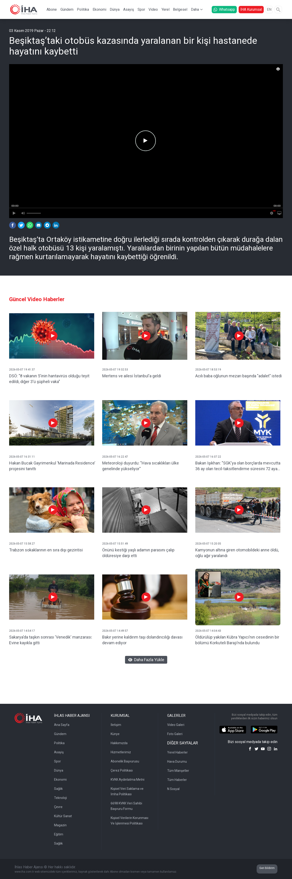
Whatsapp (224, 9)
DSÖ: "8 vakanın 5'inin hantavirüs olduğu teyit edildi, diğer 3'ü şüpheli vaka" (49, 378)
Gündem (66, 9)
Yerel (165, 9)
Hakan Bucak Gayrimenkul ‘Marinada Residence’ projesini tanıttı (52, 466)
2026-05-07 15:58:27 (22, 543)
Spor (141, 9)
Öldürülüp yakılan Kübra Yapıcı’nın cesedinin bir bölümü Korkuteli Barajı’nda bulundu (237, 640)
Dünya (115, 9)
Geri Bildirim (267, 868)
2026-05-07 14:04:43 (208, 630)
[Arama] (278, 9)
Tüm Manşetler (178, 770)
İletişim (116, 725)
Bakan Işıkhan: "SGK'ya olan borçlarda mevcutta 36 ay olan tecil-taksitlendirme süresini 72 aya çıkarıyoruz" (237, 466)
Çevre (58, 807)
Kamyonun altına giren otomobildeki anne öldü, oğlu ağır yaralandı (237, 553)
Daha (195, 9)
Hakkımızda (119, 743)
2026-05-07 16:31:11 (22, 456)
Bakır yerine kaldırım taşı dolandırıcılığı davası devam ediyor (142, 640)
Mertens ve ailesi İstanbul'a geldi (131, 375)
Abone (52, 9)
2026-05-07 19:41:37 (22, 369)
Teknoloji (60, 798)
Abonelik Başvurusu (125, 761)
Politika (83, 9)
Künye (115, 734)
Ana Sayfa (61, 725)
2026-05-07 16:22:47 (115, 456)
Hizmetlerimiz (121, 752)
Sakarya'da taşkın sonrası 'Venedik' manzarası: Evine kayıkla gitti (50, 640)
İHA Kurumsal (251, 9)
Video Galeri (175, 725)
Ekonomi (99, 9)
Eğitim (58, 834)
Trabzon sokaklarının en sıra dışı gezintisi (46, 550)
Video (153, 9)
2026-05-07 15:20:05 (208, 543)
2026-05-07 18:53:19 (208, 369)
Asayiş (128, 9)
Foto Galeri (174, 734)
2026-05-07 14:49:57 (115, 630)
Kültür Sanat (63, 816)
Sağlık (58, 788)
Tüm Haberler (177, 780)
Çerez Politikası (122, 770)
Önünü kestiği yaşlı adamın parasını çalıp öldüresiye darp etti (138, 553)
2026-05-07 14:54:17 (22, 630)
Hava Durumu (177, 761)
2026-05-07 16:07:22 (208, 456)
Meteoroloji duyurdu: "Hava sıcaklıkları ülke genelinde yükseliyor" (140, 466)
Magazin (60, 825)
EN (269, 9)
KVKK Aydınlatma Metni (127, 779)
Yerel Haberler (177, 752)
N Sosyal (173, 789)
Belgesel (180, 9)
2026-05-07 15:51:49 (115, 543)
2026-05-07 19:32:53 (115, 369)
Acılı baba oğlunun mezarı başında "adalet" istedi (238, 375)
